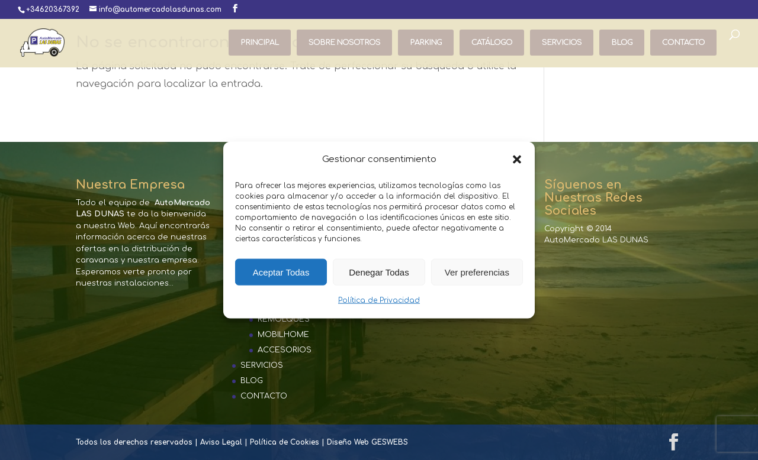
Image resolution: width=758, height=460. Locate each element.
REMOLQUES (284, 319)
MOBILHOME (283, 335)
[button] (517, 160)
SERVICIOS (562, 42)
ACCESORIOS (284, 350)
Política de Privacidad (379, 300)
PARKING (426, 42)
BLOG (621, 42)
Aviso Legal (221, 442)
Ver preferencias (477, 272)
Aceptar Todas (281, 272)
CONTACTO (683, 42)
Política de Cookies (284, 442)
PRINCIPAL (259, 42)
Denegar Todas (379, 272)
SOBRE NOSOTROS (344, 42)
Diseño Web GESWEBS (367, 442)
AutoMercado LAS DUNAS (596, 240)
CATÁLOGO (491, 42)
